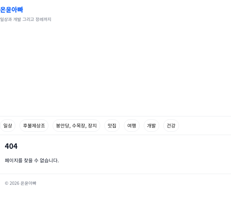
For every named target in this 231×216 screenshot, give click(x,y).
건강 (171, 125)
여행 (131, 125)
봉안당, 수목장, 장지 (76, 125)
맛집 (112, 125)
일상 (7, 125)
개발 (151, 125)
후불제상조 (34, 125)
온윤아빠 (11, 9)
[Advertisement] (115, 71)
